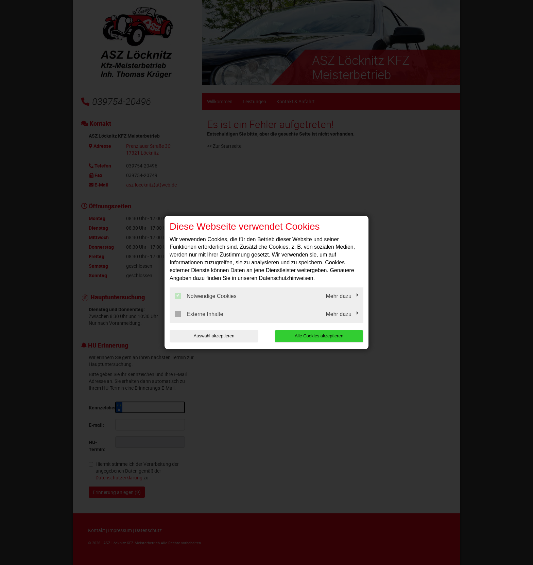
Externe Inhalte (199, 314)
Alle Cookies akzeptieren (319, 335)
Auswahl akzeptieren (213, 335)
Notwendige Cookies (206, 296)
